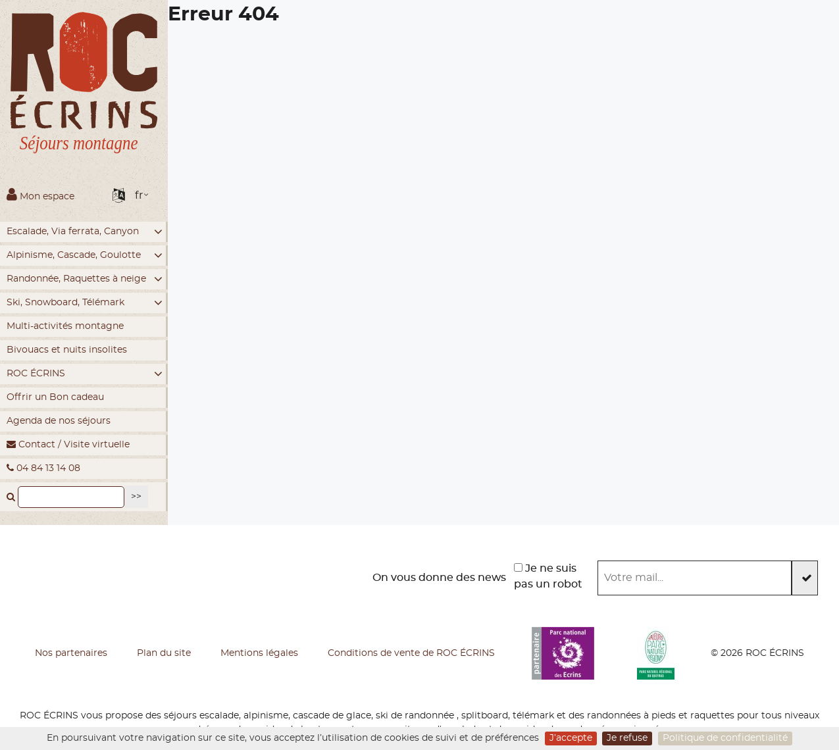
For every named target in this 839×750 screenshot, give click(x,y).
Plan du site (164, 653)
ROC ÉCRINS (85, 374)
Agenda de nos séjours (59, 421)
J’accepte (570, 738)
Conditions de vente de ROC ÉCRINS (411, 653)
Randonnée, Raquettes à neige (85, 279)
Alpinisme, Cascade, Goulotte (85, 255)
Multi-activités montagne (65, 326)
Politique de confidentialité (725, 738)
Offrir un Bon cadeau (55, 397)
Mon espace (40, 194)
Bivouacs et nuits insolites (67, 350)
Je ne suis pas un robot (548, 576)
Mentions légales (259, 653)
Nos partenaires (71, 653)
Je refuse (627, 738)
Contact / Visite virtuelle (68, 444)
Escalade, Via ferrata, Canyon (85, 232)
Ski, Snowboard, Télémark (85, 303)
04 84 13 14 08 (43, 468)
